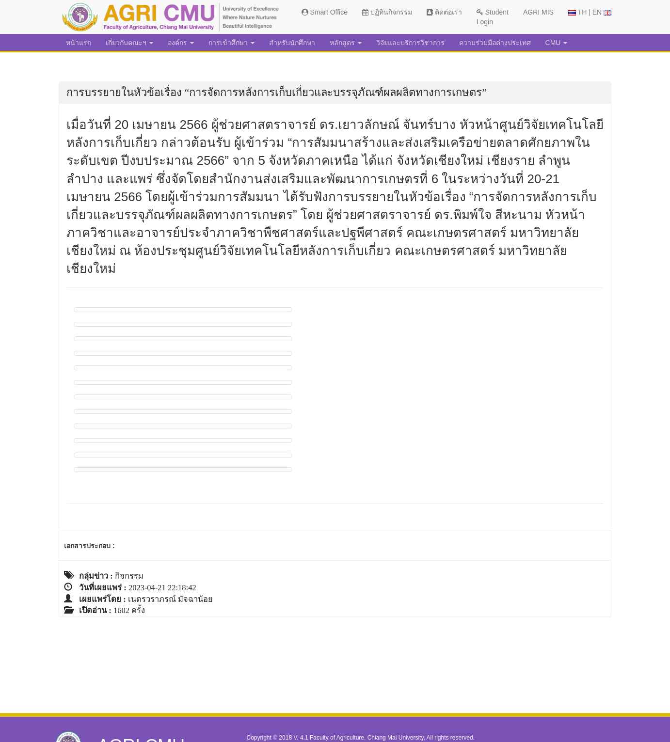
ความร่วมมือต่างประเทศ (495, 43)
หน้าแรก (78, 43)
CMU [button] (556, 43)
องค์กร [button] (181, 43)
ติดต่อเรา (444, 12)
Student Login (493, 17)
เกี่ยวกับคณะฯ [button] (129, 43)
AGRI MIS (538, 12)
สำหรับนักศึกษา (292, 43)
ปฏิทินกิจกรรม (387, 12)
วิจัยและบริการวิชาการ (410, 43)
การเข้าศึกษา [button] (231, 43)
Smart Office (325, 12)
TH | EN (589, 12)
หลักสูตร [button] (346, 43)
